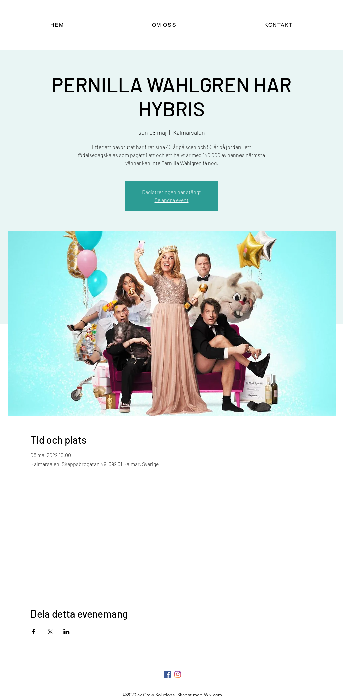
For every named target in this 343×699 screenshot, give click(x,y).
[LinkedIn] (177, 674)
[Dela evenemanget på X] (50, 631)
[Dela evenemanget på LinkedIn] (66, 631)
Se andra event (172, 200)
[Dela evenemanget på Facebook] (33, 631)
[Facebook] (167, 674)
